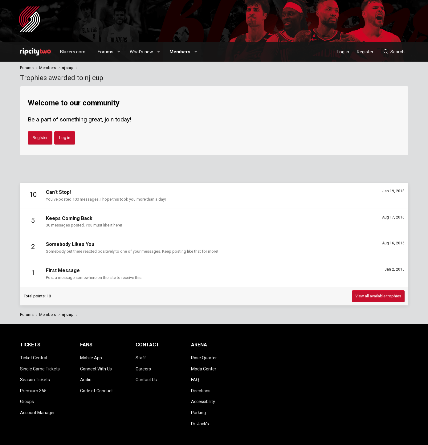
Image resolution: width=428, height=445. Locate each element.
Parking (198, 400)
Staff (141, 356)
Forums (105, 52)
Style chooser (267, 437)
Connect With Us (96, 365)
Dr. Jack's (200, 409)
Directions (200, 383)
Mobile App (91, 356)
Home (392, 437)
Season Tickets (35, 374)
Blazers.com (72, 52)
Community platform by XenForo (71, 437)
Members (179, 52)
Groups (27, 392)
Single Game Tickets (40, 365)
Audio (86, 374)
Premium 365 (33, 383)
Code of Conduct (96, 383)
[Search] (393, 52)
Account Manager (37, 400)
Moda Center (203, 365)
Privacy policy (359, 437)
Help (378, 437)
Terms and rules (329, 437)
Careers (143, 365)
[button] (119, 52)
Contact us (301, 437)
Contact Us (146, 374)
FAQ (195, 374)
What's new (141, 52)
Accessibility (203, 392)
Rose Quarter (204, 356)
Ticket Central (33, 356)
